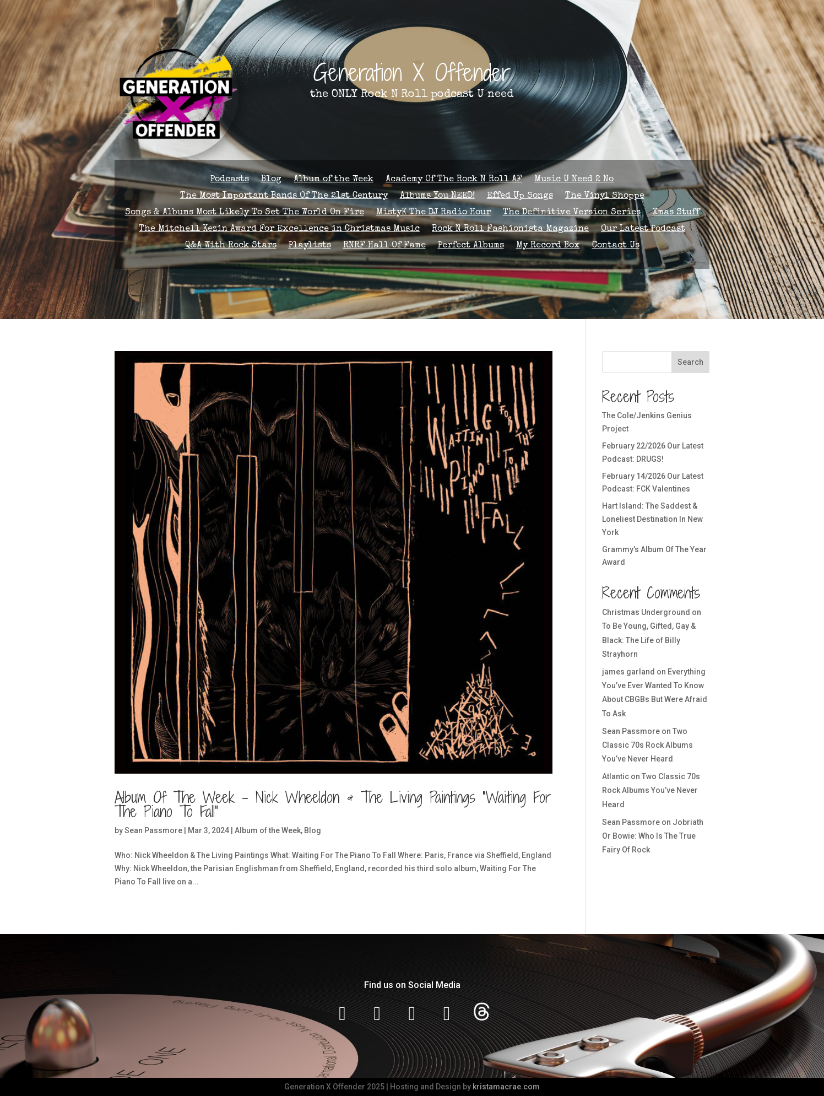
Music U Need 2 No (574, 180)
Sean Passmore (153, 830)
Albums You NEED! (437, 196)
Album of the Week (333, 180)
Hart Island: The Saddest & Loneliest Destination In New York (652, 519)
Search (690, 362)
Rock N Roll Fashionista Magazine (510, 229)
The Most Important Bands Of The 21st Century (284, 196)
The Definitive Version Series (572, 213)
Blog (271, 180)
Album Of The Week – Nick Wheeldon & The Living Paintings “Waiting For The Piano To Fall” (333, 804)
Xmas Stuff (676, 213)
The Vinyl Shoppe (604, 196)
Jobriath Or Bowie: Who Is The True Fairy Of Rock (652, 836)
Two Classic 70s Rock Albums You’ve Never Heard (647, 745)
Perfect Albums (471, 246)
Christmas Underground (646, 612)
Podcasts (229, 180)
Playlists (310, 246)
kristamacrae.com (506, 1086)
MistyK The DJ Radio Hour (433, 213)
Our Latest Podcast (643, 229)
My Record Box (548, 246)
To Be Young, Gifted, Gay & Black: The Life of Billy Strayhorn (649, 640)
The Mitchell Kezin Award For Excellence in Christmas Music (279, 229)
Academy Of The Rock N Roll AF (454, 180)
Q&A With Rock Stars (231, 246)
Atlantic (615, 776)
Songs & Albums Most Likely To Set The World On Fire (244, 213)
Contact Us (615, 246)
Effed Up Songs (520, 196)
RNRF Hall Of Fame (384, 246)
